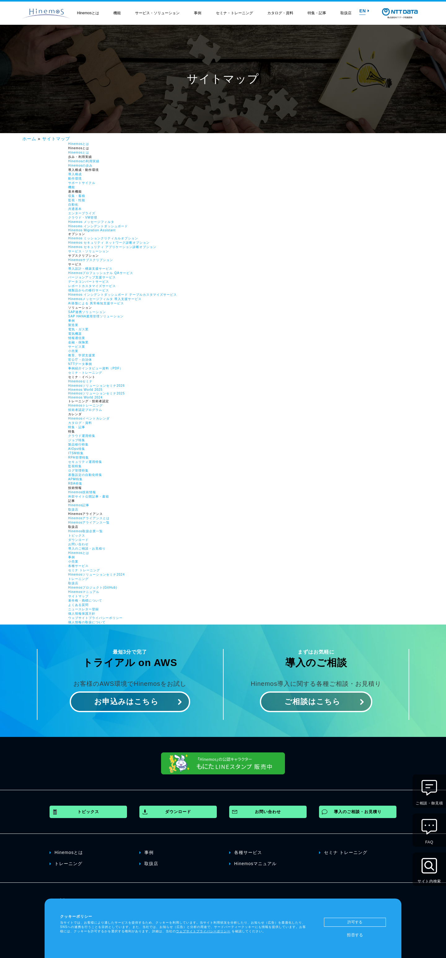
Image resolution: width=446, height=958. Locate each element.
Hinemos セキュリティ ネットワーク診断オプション (109, 242)
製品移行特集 (78, 444)
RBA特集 (75, 483)
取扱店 (346, 13)
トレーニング (78, 579)
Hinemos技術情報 (82, 492)
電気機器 (75, 333)
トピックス (76, 535)
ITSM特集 (76, 453)
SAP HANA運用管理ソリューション (96, 316)
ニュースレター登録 (83, 609)
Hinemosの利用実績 (83, 161)
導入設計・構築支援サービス (90, 268)
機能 (117, 13)
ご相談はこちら (312, 701)
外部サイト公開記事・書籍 (88, 496)
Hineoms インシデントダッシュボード (98, 226)
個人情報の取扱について (87, 622)
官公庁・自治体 (80, 359)
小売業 (73, 351)
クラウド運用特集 (81, 436)
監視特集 (75, 466)
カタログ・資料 (280, 13)
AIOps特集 (76, 449)
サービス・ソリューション (157, 13)
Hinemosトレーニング (85, 405)
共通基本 (75, 209)
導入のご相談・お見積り (87, 548)
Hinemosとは (88, 13)
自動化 (73, 204)
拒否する (355, 935)
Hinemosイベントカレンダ (89, 418)
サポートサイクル (81, 183)
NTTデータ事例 (80, 364)
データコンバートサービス (88, 281)
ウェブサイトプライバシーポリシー (95, 618)
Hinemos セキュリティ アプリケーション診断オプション (112, 247)
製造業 (73, 325)
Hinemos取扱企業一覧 (85, 531)
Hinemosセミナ (80, 381)
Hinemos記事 (78, 505)
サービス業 (76, 346)
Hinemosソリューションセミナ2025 (96, 393)
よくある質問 (78, 605)
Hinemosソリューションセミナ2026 (96, 385)
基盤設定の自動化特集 (85, 475)
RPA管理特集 (78, 457)
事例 (197, 13)
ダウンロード (78, 540)
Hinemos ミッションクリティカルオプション (103, 238)
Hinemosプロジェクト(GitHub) (92, 587)
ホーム (29, 138)
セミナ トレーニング (84, 570)
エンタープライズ (81, 213)
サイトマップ (56, 138)
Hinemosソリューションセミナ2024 (96, 574)
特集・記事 (317, 13)
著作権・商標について (85, 600)
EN (364, 10)
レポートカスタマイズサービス (92, 286)
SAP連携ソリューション (87, 312)
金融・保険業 (78, 342)
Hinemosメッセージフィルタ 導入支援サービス (105, 299)
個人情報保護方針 (81, 613)
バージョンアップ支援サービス (92, 277)
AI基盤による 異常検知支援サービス (96, 303)
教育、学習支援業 (81, 355)
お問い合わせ (78, 544)
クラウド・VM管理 (82, 217)
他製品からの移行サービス (88, 290)
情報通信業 (76, 338)
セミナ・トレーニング (234, 13)
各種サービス (78, 566)
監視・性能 (76, 200)
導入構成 (75, 174)
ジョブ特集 (76, 440)
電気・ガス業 (78, 329)
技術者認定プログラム (85, 410)
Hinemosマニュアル (83, 592)
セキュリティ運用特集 (85, 462)
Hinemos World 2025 (85, 389)
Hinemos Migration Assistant (92, 230)
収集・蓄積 (76, 196)
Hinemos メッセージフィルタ (91, 222)
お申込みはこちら (126, 701)
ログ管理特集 (78, 470)
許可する (355, 922)
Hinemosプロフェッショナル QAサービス (100, 273)
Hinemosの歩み (80, 165)
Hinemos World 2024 (85, 397)
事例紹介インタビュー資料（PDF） (95, 368)
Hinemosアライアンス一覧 (89, 522)
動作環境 (75, 178)
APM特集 (75, 479)
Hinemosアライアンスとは (89, 518)
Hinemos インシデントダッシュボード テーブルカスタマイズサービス (122, 294)
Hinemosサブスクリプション (90, 260)
